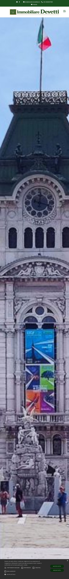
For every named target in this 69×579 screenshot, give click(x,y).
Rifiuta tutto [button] (57, 570)
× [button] (67, 560)
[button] (23, 574)
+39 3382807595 (47, 2)
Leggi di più (31, 565)
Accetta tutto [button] (57, 566)
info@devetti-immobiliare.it (31, 2)
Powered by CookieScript (9, 577)
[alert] (34, 569)
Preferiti (34, 4)
